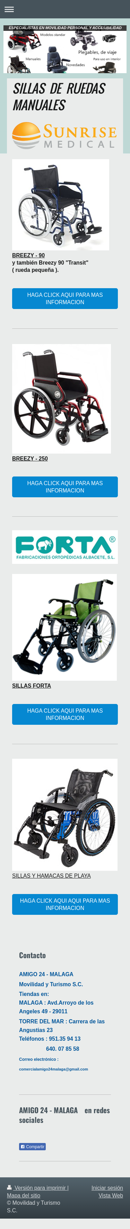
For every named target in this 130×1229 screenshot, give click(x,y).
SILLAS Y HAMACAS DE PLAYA (51, 876)
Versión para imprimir (37, 1188)
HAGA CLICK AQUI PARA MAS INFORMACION (65, 298)
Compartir (32, 1146)
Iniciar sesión (107, 1188)
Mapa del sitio (23, 1195)
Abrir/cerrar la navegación (65, 9)
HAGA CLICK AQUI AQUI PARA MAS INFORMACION (65, 904)
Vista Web (111, 1195)
